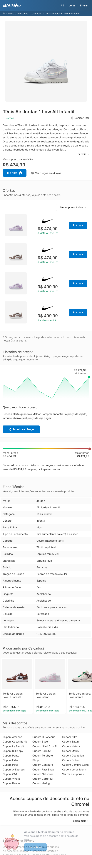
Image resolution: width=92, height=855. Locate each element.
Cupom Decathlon (73, 755)
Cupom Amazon (12, 736)
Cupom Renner (12, 783)
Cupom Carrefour (42, 778)
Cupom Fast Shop (43, 769)
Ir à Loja (78, 225)
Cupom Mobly (70, 750)
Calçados (36, 13)
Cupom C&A (10, 774)
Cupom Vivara (11, 778)
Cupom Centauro (42, 764)
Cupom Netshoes (42, 774)
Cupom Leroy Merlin (74, 769)
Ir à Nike (14, 173)
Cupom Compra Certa (75, 764)
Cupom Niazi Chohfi (44, 746)
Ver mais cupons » (73, 774)
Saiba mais (81, 820)
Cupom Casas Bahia (15, 741)
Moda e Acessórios (18, 13)
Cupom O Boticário (43, 736)
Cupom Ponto (11, 755)
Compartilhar (79, 118)
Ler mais (82, 154)
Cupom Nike (69, 736)
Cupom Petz (10, 764)
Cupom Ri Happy (13, 750)
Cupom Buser (40, 741)
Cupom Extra (11, 760)
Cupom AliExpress (14, 769)
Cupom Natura (71, 746)
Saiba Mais (35, 847)
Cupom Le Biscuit (13, 746)
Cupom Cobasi (71, 760)
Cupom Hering (41, 783)
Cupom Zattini (70, 741)
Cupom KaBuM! (41, 750)
